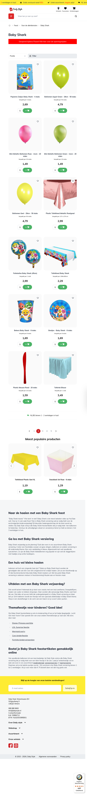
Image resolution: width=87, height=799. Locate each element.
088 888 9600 (13, 708)
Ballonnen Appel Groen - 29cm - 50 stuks (60, 97)
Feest (16, 25)
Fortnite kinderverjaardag (23, 640)
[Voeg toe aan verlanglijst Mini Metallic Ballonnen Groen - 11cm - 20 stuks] (73, 121)
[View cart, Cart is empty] (74, 9)
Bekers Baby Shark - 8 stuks (25, 330)
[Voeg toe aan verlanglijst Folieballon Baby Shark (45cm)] (38, 241)
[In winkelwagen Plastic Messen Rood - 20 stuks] (27, 401)
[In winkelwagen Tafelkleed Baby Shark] (62, 287)
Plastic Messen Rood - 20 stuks (25, 388)
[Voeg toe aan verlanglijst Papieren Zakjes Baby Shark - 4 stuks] (38, 64)
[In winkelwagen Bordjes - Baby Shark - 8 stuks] (62, 344)
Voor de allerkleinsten (29, 25)
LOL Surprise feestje (20, 627)
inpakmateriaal (38, 663)
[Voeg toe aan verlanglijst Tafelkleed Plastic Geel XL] (37, 447)
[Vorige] (29, 431)
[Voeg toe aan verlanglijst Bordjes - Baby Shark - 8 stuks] (73, 298)
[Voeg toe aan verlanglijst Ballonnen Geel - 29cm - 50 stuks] (38, 181)
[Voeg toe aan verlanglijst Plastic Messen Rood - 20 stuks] (38, 355)
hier (44, 41)
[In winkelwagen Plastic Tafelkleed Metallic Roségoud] (62, 227)
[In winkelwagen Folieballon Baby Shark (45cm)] (27, 287)
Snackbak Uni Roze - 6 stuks (60, 480)
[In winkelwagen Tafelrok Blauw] (62, 401)
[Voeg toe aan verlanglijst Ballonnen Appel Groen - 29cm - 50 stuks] (73, 64)
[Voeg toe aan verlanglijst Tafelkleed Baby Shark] (73, 241)
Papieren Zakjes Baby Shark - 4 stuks (25, 97)
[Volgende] (56, 431)
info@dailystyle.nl (14, 711)
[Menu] (83, 774)
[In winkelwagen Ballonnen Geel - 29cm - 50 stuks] (27, 227)
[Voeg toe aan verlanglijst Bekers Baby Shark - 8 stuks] (38, 298)
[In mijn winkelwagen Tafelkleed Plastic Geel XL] (28, 491)
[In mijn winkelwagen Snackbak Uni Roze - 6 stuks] (63, 491)
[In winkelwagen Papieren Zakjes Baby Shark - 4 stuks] (27, 110)
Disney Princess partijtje (22, 623)
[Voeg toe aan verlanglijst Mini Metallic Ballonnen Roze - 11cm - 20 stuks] (38, 121)
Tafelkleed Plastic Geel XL (25, 480)
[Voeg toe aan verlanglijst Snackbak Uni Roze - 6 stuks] (73, 447)
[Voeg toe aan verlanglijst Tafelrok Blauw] (73, 355)
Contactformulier (14, 713)
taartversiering (65, 663)
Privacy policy (65, 757)
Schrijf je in (70, 688)
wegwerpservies (51, 663)
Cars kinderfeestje (20, 635)
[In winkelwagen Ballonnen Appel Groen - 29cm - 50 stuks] (62, 110)
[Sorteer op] (17, 56)
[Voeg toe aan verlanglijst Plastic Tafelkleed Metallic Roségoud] (73, 181)
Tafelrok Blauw (60, 388)
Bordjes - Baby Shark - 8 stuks (60, 330)
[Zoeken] (76, 16)
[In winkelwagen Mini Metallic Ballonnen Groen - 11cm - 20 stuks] (62, 170)
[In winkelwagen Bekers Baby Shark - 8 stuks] (27, 344)
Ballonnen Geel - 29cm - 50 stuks (25, 213)
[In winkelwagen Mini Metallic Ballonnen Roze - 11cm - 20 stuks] (27, 170)
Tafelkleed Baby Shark (60, 273)
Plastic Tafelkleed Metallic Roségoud (60, 213)
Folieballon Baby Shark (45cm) (25, 273)
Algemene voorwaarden (48, 757)
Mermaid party (18, 631)
